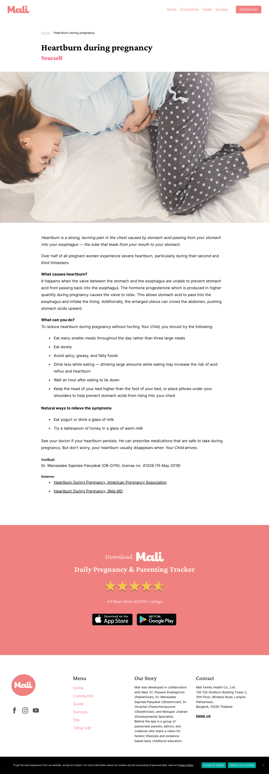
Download (249, 9)
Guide (207, 9)
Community (189, 9)
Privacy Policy (185, 765)
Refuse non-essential (242, 765)
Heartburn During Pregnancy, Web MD (88, 491)
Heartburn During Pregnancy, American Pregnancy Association (110, 482)
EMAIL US (203, 716)
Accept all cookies (213, 765)
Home (171, 9)
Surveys (221, 9)
